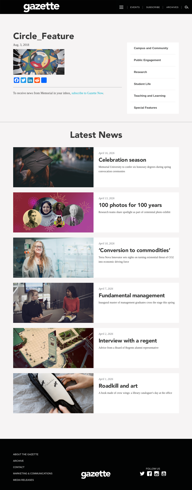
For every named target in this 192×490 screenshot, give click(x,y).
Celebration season (122, 159)
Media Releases (23, 480)
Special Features (145, 107)
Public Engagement (147, 60)
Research (140, 72)
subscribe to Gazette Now (87, 93)
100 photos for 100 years (130, 205)
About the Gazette (25, 454)
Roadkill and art (118, 385)
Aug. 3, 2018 (21, 45)
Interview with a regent (128, 340)
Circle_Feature (43, 36)
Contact (19, 467)
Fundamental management (132, 295)
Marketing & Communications (32, 473)
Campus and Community (151, 48)
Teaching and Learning (149, 95)
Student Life (142, 84)
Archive (18, 460)
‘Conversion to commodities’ (134, 250)
